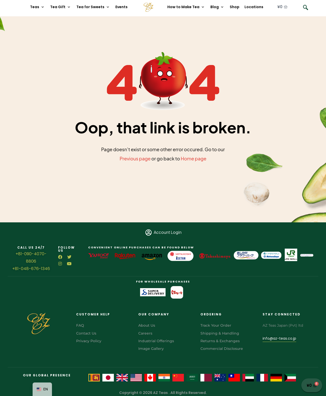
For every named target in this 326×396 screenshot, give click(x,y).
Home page (194, 158)
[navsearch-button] (306, 8)
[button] (38, 7)
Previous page (135, 158)
